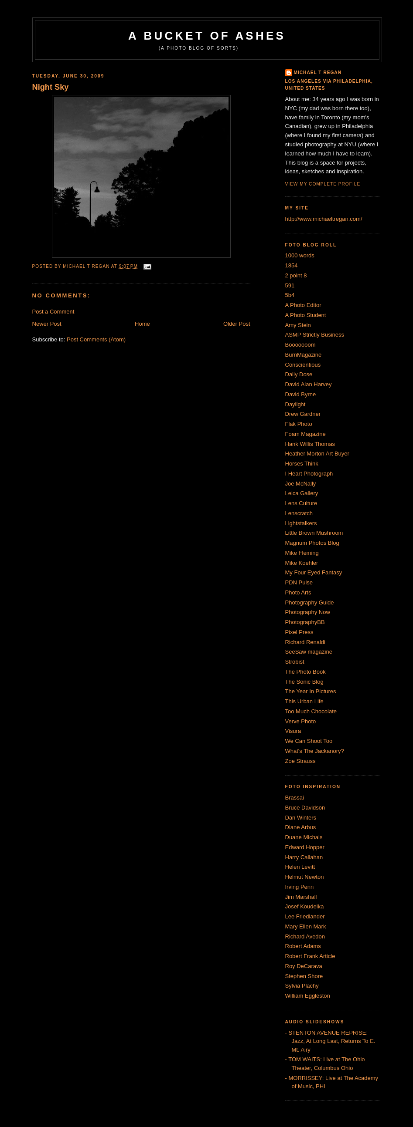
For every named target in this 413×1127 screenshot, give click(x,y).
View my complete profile (323, 184)
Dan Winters (301, 817)
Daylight (295, 404)
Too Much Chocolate (311, 711)
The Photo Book (305, 671)
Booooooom (300, 344)
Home (142, 324)
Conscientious (303, 364)
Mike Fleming (302, 553)
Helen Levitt (300, 867)
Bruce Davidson (305, 807)
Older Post (236, 324)
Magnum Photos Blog (312, 543)
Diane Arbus (300, 827)
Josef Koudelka (304, 906)
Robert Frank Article (310, 956)
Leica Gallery (301, 493)
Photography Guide (309, 602)
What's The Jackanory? (314, 751)
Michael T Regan (318, 72)
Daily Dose (299, 374)
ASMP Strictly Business (315, 334)
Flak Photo (298, 424)
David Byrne (300, 394)
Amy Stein (298, 325)
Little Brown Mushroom (314, 533)
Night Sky (50, 87)
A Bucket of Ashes (207, 35)
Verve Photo (300, 721)
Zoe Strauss (300, 761)
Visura (293, 731)
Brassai (294, 797)
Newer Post (46, 324)
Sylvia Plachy (302, 985)
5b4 (290, 295)
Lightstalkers (301, 523)
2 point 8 (296, 275)
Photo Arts (298, 592)
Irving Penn (299, 887)
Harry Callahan (304, 857)
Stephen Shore (304, 976)
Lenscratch (299, 513)
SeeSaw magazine (308, 651)
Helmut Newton (304, 877)
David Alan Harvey (308, 384)
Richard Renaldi (305, 642)
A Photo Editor (303, 305)
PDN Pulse (299, 582)
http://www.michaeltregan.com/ (323, 219)
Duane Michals (304, 837)
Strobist (294, 661)
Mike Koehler (301, 563)
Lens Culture (301, 503)
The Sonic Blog (304, 681)
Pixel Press (299, 632)
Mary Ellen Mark (305, 926)
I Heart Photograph (309, 473)
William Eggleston (307, 995)
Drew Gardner (303, 414)
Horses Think (301, 463)
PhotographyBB (305, 622)
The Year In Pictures (310, 691)
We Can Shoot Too (309, 741)
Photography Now (307, 612)
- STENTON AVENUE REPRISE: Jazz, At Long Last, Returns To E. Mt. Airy (330, 1041)
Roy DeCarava (303, 966)
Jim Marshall (301, 897)
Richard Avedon (305, 936)
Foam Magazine (305, 434)
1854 (291, 265)
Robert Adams (303, 946)
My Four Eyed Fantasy (313, 572)
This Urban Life (304, 701)
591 (290, 285)
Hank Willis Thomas (310, 444)
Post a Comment (53, 311)
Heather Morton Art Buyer (317, 453)
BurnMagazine (303, 354)
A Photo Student (305, 315)
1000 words (299, 255)
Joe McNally (300, 483)
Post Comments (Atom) (96, 339)
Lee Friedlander (305, 916)
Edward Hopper (304, 847)
